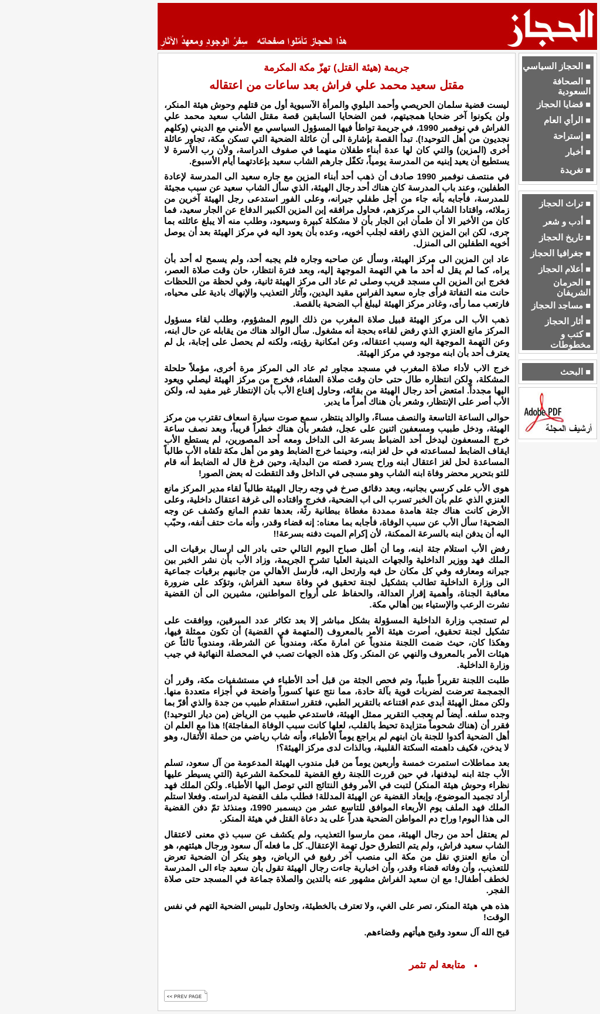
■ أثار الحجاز (568, 321)
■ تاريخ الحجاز (565, 237)
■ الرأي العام (567, 120)
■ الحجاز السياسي (557, 66)
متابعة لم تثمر (437, 965)
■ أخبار (578, 152)
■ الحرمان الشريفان (572, 287)
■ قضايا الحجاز (564, 104)
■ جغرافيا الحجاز (560, 253)
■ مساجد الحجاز (561, 305)
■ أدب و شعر (567, 221)
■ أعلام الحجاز (564, 269)
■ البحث (575, 372)
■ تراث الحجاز (565, 203)
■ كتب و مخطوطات (570, 339)
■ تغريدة (575, 170)
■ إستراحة (572, 136)
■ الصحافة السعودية (572, 86)
